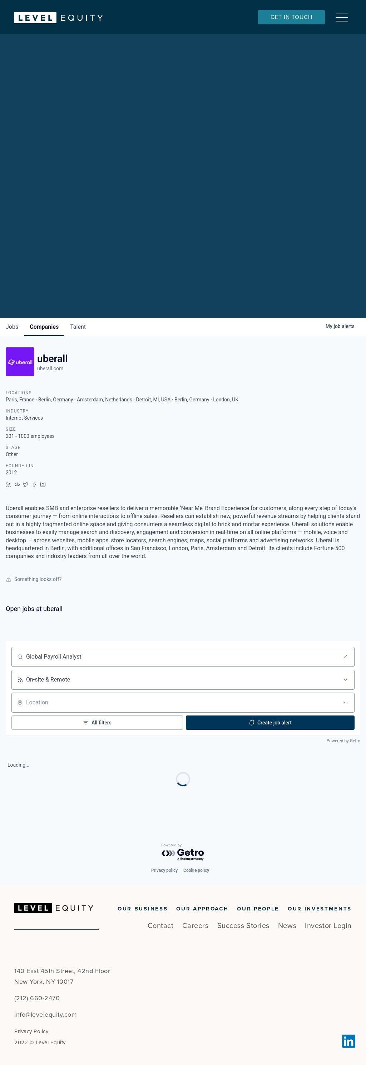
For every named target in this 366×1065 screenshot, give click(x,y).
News (287, 926)
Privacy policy (164, 870)
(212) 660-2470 (37, 998)
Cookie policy (196, 870)
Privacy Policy (31, 1031)
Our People (258, 908)
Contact (161, 926)
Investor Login (328, 926)
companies (44, 326)
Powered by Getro (343, 740)
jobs (12, 326)
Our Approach (202, 908)
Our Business (143, 908)
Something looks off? (33, 579)
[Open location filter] (345, 702)
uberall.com (50, 368)
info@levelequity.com (45, 1014)
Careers (195, 926)
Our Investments (320, 908)
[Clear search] (345, 657)
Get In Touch (291, 17)
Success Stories (243, 926)
